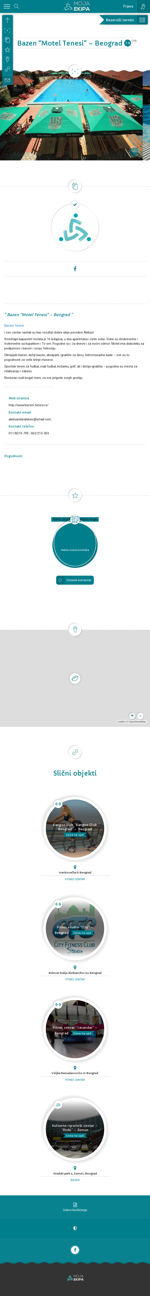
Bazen (75, 1180)
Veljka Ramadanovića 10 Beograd (75, 1073)
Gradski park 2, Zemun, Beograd (75, 1173)
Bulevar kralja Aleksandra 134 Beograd (75, 973)
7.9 (127, 43)
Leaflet (121, 721)
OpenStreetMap (137, 721)
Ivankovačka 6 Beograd (75, 872)
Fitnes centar (75, 879)
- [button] (140, 716)
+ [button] (132, 716)
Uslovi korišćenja (75, 1210)
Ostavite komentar (78, 580)
